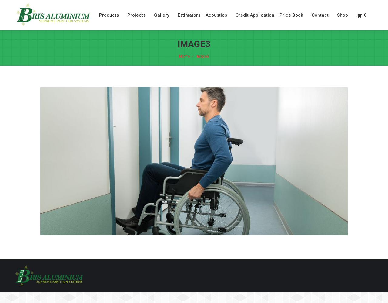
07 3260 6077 (338, 5)
